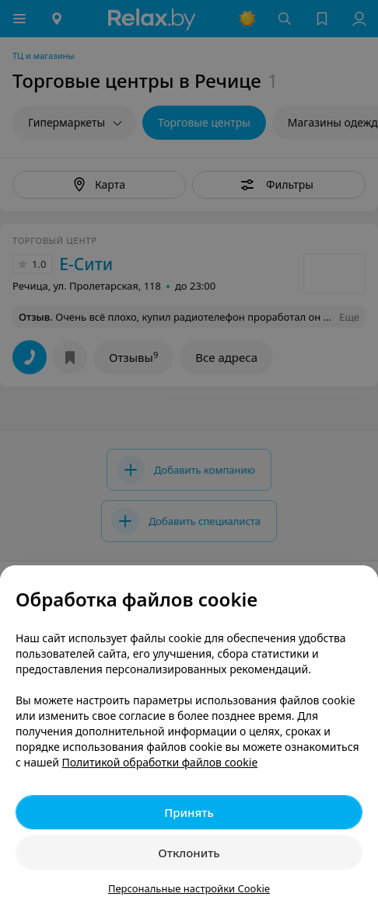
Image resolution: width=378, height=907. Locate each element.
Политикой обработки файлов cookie (160, 762)
